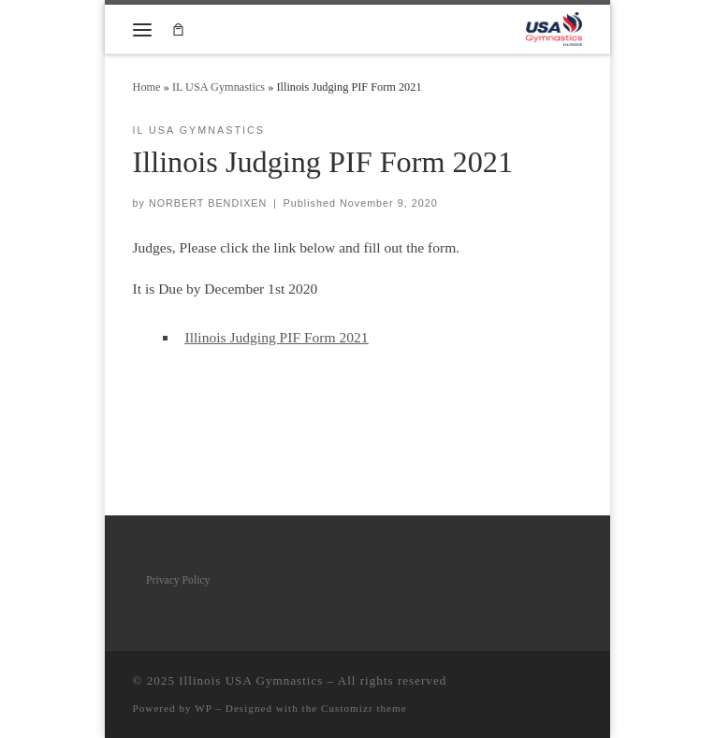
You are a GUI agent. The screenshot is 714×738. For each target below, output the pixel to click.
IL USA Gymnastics (218, 87)
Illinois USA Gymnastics (251, 680)
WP (203, 708)
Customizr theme (364, 708)
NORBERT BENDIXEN (208, 203)
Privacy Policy (178, 580)
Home (147, 87)
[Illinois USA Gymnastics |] (554, 27)
